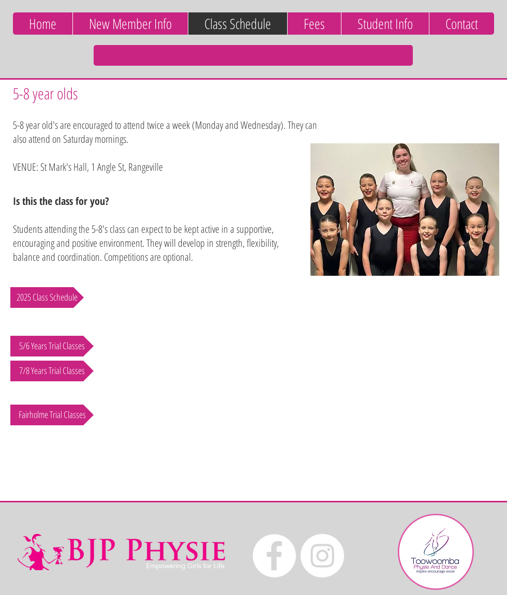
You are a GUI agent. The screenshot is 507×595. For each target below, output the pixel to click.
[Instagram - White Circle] (322, 555)
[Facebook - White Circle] (274, 555)
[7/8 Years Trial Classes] (52, 371)
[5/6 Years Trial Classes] (52, 346)
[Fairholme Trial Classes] (52, 415)
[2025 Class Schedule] (47, 297)
